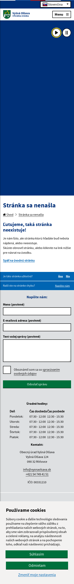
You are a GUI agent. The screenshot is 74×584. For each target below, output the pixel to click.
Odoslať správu (37, 384)
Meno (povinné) (13, 304)
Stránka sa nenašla (31, 215)
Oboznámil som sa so (37, 371)
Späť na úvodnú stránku (19, 260)
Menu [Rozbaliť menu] (62, 14)
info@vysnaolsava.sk (37, 469)
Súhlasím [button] (36, 554)
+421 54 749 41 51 (37, 474)
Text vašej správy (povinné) (21, 336)
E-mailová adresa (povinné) (22, 320)
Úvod (8, 215)
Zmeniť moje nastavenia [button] (37, 575)
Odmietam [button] (37, 565)
